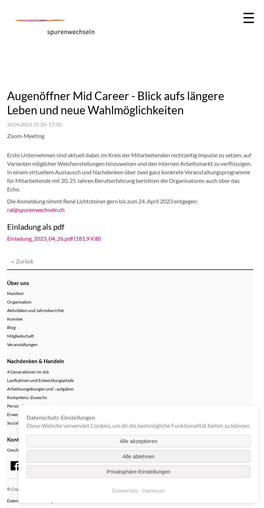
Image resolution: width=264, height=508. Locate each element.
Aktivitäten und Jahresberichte (35, 310)
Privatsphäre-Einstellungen (138, 472)
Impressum (153, 490)
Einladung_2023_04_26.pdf (54, 238)
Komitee (15, 319)
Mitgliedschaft (20, 336)
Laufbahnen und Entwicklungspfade (40, 380)
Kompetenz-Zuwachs (27, 397)
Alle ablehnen (138, 456)
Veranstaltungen (22, 344)
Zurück (24, 261)
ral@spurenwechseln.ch (36, 209)
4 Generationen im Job (28, 372)
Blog (11, 327)
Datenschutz (125, 490)
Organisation (19, 302)
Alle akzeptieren (139, 441)
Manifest (15, 293)
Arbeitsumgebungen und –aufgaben (40, 389)
